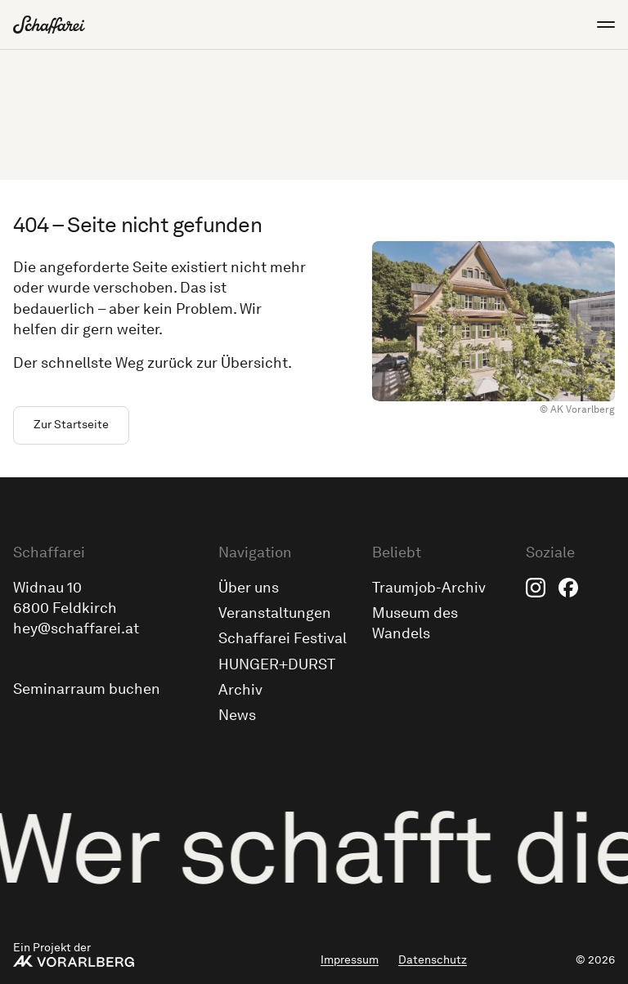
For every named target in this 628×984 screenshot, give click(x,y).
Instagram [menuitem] (535, 587)
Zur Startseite (71, 425)
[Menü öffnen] (598, 24)
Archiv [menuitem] (240, 690)
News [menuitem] (237, 715)
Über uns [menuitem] (248, 588)
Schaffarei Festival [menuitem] (282, 638)
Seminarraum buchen (86, 689)
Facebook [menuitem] (568, 587)
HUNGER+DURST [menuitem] (276, 664)
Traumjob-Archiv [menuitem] (429, 588)
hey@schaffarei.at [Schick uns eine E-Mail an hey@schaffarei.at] (76, 628)
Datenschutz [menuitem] (432, 960)
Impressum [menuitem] (350, 960)
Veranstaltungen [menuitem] (274, 613)
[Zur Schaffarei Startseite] (49, 25)
